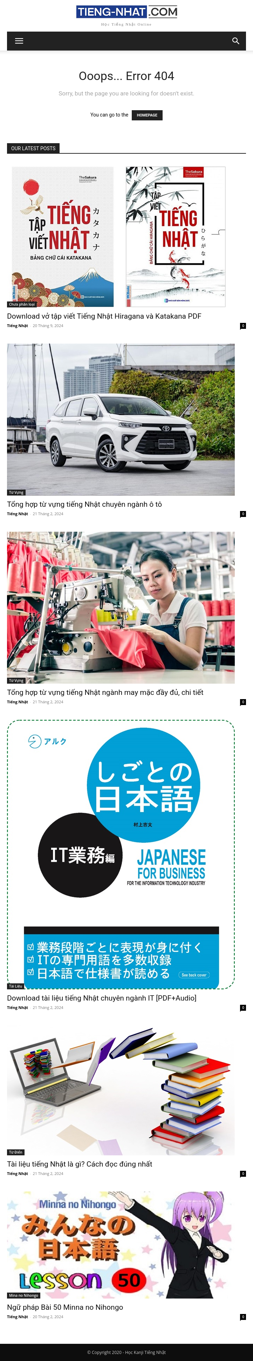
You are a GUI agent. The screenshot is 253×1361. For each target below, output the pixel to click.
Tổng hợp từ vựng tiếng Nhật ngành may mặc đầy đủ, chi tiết (105, 692)
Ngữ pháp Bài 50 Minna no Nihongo (65, 1307)
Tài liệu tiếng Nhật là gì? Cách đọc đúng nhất (79, 1164)
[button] (236, 41)
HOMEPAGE (147, 115)
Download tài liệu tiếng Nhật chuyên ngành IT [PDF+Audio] (102, 998)
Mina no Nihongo (23, 1295)
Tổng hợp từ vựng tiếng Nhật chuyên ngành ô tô (84, 504)
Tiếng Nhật (17, 325)
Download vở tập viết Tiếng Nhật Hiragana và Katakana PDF (104, 316)
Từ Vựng (16, 492)
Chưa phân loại (22, 304)
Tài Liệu (15, 986)
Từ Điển (15, 1152)
